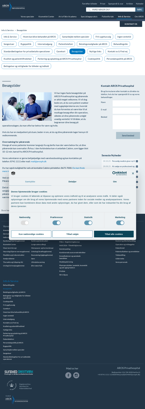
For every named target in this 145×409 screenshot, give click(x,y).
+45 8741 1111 (103, 374)
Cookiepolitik (94, 58)
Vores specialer (27, 16)
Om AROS (139, 16)
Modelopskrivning (66, 262)
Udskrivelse (119, 259)
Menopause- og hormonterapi (42, 248)
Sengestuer (9, 44)
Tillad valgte (72, 234)
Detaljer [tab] (73, 181)
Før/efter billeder (89, 3)
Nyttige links (95, 51)
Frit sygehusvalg (103, 36)
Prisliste (62, 271)
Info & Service (124, 16)
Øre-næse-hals (36, 266)
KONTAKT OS (131, 24)
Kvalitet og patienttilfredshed (17, 58)
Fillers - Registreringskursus (69, 242)
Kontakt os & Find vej (117, 51)
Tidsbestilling (120, 255)
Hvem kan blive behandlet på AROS (39, 36)
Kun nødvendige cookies (31, 234)
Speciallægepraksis (89, 16)
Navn (103, 102)
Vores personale (121, 262)
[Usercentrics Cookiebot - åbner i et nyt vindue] (114, 173)
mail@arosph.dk (38, 161)
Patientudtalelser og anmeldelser (127, 251)
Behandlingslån (121, 44)
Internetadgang (45, 44)
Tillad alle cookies (114, 234)
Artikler (129, 3)
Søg (139, 9)
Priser (102, 3)
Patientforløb (108, 16)
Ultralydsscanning (38, 262)
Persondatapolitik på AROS (119, 58)
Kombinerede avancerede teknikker (72, 252)
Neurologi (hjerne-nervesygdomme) (16, 251)
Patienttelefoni (66, 44)
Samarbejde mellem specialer (75, 36)
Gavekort (60, 51)
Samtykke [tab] (30, 181)
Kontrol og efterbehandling (125, 241)
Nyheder (140, 3)
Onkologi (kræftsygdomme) (41, 251)
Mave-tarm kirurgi (10, 248)
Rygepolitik (26, 44)
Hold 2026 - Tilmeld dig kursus (70, 245)
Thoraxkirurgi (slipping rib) (13, 262)
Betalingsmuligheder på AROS (93, 44)
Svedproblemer (9, 259)
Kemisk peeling (64, 249)
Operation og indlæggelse (124, 244)
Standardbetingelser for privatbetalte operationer (27, 51)
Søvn (33, 259)
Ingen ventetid (124, 36)
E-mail (104, 109)
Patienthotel (120, 248)
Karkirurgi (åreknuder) (39, 241)
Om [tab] (115, 181)
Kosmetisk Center (46, 16)
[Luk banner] (133, 173)
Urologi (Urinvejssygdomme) (13, 266)
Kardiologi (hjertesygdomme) (14, 241)
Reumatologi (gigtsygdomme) (42, 255)
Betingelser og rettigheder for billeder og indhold (26, 66)
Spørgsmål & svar (115, 3)
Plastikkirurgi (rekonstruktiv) (13, 255)
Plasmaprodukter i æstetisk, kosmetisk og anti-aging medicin (73, 266)
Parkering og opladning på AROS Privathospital (59, 58)
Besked (104, 117)
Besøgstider (77, 51)
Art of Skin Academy (68, 16)
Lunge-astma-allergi (38, 244)
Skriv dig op (63, 275)
